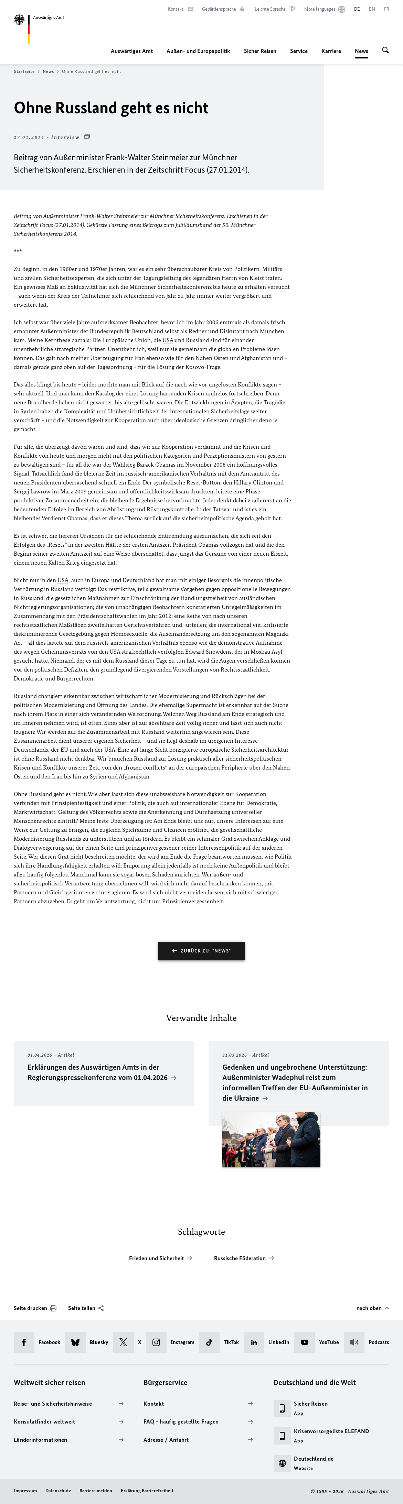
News (361, 50)
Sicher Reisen (260, 50)
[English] (372, 9)
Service (299, 50)
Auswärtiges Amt (132, 50)
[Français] (386, 9)
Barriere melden (95, 1491)
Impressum (25, 1491)
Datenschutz (58, 1491)
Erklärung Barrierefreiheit (147, 1491)
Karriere (331, 50)
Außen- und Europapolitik (198, 50)
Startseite (27, 71)
